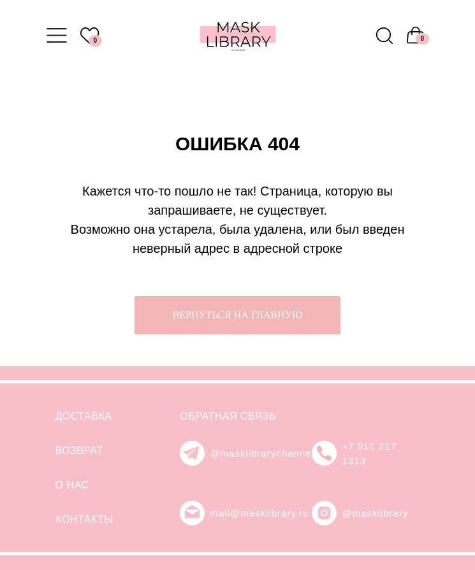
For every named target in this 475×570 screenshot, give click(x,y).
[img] (384, 36)
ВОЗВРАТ (79, 450)
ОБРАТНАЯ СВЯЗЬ (228, 416)
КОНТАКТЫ (84, 519)
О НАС (72, 485)
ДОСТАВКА (83, 416)
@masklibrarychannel (262, 453)
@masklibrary (375, 513)
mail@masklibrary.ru (259, 513)
